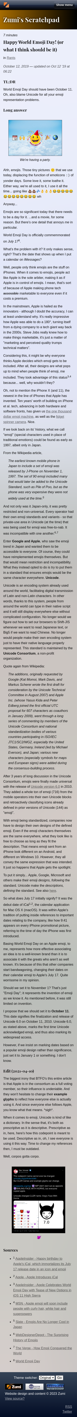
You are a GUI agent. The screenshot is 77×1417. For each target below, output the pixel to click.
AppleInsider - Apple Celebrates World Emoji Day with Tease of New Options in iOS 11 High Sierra (42, 1290)
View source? (15, 1398)
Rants (11, 58)
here (52, 890)
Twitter (67, 1411)
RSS (68, 1406)
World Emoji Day (28, 1361)
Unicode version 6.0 (45, 786)
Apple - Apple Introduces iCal (36, 1277)
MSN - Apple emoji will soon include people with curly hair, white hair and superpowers (40, 1308)
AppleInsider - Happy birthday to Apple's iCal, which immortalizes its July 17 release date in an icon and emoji (42, 1263)
